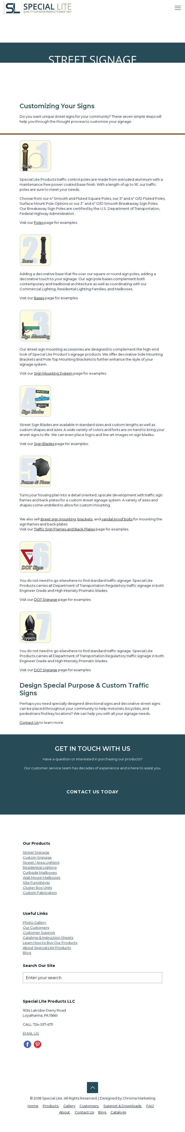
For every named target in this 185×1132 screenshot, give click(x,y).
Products (51, 1106)
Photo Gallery (34, 922)
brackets (85, 519)
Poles (38, 222)
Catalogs (118, 1112)
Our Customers (36, 927)
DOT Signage (45, 599)
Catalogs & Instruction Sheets (48, 937)
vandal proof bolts (117, 519)
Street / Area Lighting (41, 862)
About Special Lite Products (47, 947)
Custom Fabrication (40, 892)
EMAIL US (31, 1033)
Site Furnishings (36, 882)
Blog (27, 953)
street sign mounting (58, 519)
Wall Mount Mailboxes (41, 877)
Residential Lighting (39, 867)
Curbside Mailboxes (40, 872)
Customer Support (39, 932)
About (65, 1112)
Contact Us (29, 722)
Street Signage (36, 852)
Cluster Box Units (37, 887)
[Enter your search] (92, 977)
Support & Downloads (122, 1106)
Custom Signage (37, 857)
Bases (39, 298)
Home (33, 1106)
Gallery (69, 1106)
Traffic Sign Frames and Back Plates (64, 529)
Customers (89, 1106)
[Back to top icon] (92, 1087)
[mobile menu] (177, 7)
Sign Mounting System (53, 373)
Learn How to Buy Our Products (50, 942)
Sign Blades (44, 444)
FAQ (150, 1106)
